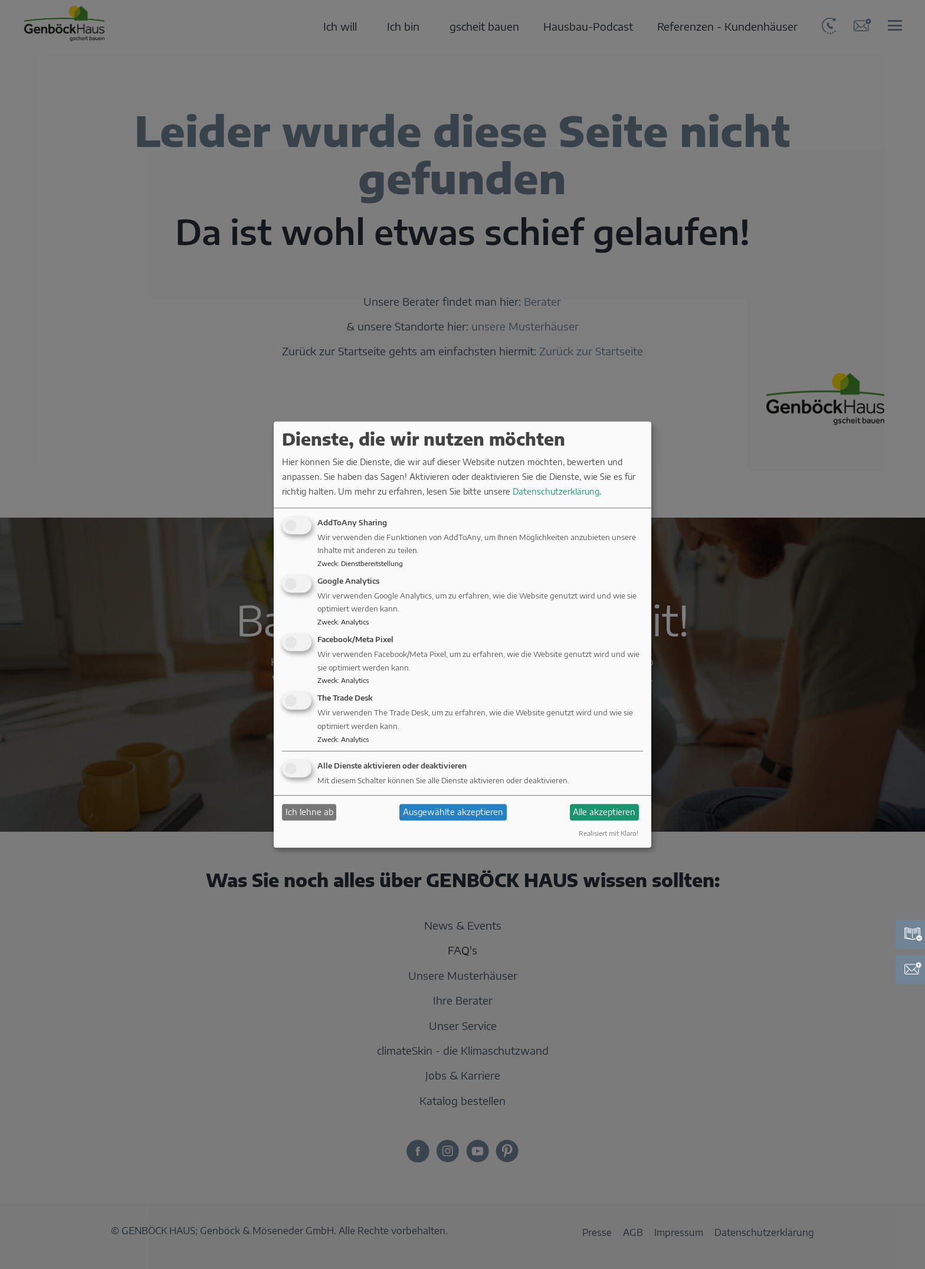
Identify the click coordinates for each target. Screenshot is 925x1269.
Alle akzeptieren (604, 812)
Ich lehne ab (309, 812)
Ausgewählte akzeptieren (453, 812)
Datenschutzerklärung (556, 492)
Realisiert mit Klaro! (608, 833)
